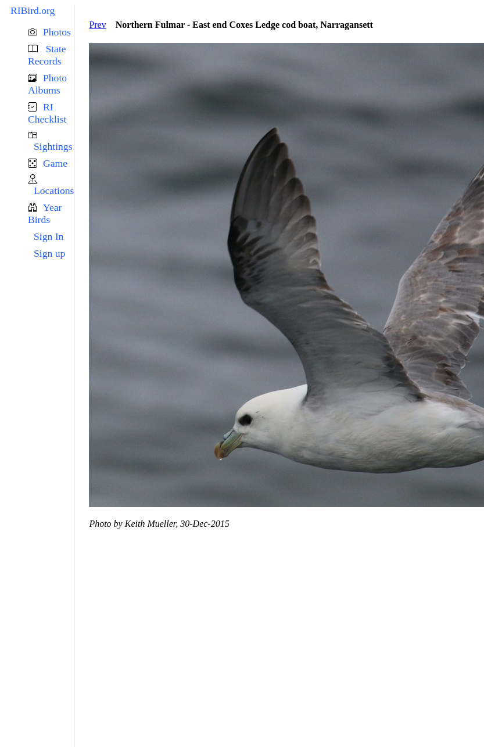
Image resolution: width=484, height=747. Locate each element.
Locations (54, 190)
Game (55, 163)
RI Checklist (47, 113)
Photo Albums (47, 84)
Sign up (49, 253)
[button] (51, 32)
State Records (47, 55)
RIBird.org (32, 10)
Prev (97, 25)
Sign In (48, 236)
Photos (57, 32)
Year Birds (45, 213)
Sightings (53, 146)
